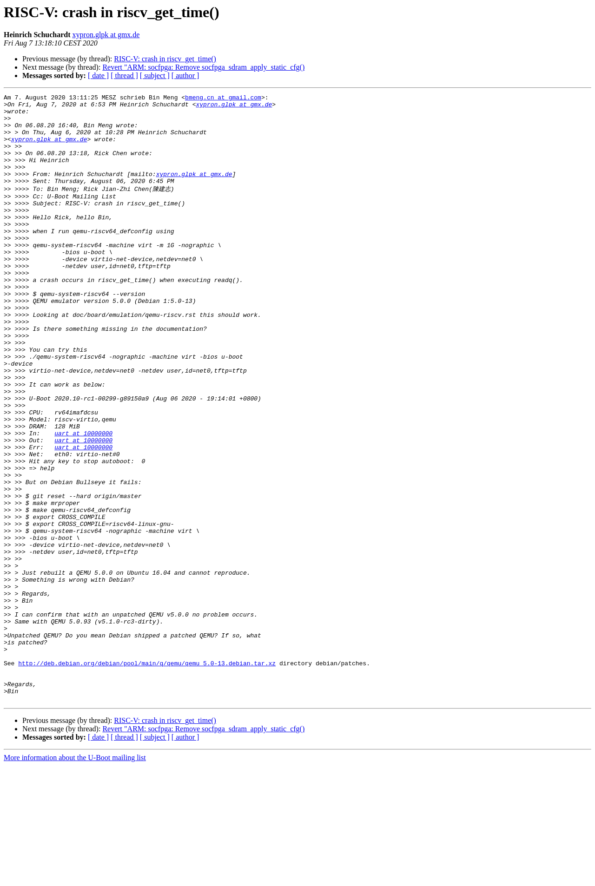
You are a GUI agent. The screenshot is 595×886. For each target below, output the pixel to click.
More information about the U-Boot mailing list (75, 878)
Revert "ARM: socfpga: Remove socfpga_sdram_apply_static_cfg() (203, 67)
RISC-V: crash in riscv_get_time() (165, 59)
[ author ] (185, 75)
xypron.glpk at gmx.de (106, 35)
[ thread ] (124, 75)
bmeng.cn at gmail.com (223, 98)
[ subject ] (155, 75)
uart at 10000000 (83, 500)
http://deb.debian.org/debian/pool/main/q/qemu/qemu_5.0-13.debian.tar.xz (147, 776)
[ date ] (98, 75)
